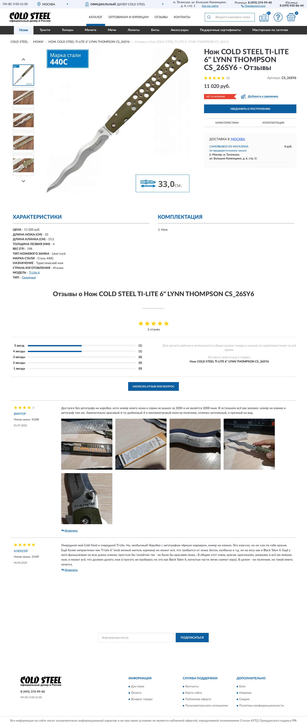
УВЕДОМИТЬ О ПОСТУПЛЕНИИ (250, 109)
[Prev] (23, 59)
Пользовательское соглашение (206, 705)
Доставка (137, 686)
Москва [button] (238, 139)
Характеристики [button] (227, 122)
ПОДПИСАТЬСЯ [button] (192, 637)
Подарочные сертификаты (220, 30)
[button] (253, 5)
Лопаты (134, 30)
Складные (29, 277)
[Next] (23, 181)
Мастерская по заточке (270, 30)
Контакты (182, 17)
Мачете (90, 30)
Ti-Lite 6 (34, 272)
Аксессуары (179, 30)
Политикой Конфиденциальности (150, 647)
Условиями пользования (188, 647)
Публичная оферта (198, 699)
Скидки (244, 699)
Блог (242, 686)
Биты (155, 30)
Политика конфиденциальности (261, 705)
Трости (45, 30)
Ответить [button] (69, 530)
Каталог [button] (96, 17)
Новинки (245, 692)
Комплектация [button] (273, 122)
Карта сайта (193, 692)
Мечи (112, 30)
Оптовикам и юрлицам (129, 17)
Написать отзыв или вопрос (153, 386)
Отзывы (161, 17)
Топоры (67, 30)
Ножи (23, 30)
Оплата (136, 692)
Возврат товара (141, 699)
